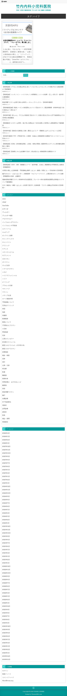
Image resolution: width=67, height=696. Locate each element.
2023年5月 (6, 550)
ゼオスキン (6, 259)
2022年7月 (6, 583)
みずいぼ (5, 209)
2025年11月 (6, 450)
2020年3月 (6, 646)
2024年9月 (6, 496)
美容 (21, 37)
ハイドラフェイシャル (9, 275)
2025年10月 (6, 453)
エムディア (6, 232)
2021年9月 (6, 609)
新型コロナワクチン (8, 349)
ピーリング (6, 282)
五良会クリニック (8, 305)
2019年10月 (6, 659)
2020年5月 (6, 639)
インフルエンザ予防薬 (9, 225)
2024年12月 (6, 486)
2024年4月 (6, 513)
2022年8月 (6, 579)
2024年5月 (6, 510)
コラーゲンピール (8, 252)
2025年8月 (6, 460)
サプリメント (6, 255)
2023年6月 (6, 546)
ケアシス (5, 249)
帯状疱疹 (5, 332)
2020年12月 (6, 626)
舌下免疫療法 (6, 402)
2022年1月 (6, 603)
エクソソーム (6, 229)
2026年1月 (6, 443)
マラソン (5, 292)
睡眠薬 (4, 375)
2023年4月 (6, 553)
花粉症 (4, 405)
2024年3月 (6, 516)
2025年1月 (6, 483)
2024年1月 (5, 523)
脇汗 (3, 395)
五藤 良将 (13, 46)
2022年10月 (6, 573)
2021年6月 (6, 619)
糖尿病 (4, 385)
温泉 (3, 359)
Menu (5, 1)
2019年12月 (6, 656)
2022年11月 (6, 569)
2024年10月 (6, 493)
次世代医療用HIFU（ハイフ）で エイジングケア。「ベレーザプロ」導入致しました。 (17, 42)
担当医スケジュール (8, 342)
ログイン (5, 671)
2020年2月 (6, 649)
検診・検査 (6, 355)
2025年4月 (6, 473)
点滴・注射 (6, 365)
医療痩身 (5, 319)
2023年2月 (6, 559)
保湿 (3, 309)
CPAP (4, 202)
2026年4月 (6, 433)
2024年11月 (6, 490)
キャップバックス (8, 239)
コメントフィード (8, 677)
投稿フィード (6, 674)
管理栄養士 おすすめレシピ (11, 382)
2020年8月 (6, 633)
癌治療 (4, 369)
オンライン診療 (7, 235)
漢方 (3, 362)
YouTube (5, 205)
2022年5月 (6, 589)
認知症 (4, 412)
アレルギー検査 (7, 215)
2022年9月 (6, 576)
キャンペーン (6, 242)
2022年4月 (6, 593)
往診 (3, 335)
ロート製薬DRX (7, 299)
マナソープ (6, 289)
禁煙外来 (5, 378)
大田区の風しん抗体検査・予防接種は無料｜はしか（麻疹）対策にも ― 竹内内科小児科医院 (32, 170)
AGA (4, 199)
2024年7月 (6, 503)
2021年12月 (6, 606)
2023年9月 (6, 536)
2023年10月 (6, 533)
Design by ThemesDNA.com (33, 694)
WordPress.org (7, 681)
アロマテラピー (7, 219)
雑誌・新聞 (6, 418)
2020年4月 (6, 643)
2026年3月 (6, 436)
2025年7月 (6, 463)
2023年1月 (6, 563)
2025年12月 (6, 446)
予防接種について (8, 302)
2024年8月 (6, 500)
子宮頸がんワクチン (8, 325)
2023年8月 (6, 540)
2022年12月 (6, 566)
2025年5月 (6, 470)
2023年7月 (6, 543)
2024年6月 (6, 506)
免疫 (3, 312)
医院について (6, 322)
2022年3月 (6, 596)
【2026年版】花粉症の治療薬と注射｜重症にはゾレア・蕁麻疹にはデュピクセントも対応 (31, 131)
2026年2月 (6, 440)
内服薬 (4, 315)
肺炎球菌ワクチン (8, 392)
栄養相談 (5, 352)
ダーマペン (6, 262)
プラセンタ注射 (7, 285)
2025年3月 (6, 476)
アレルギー (6, 212)
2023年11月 (6, 530)
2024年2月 (6, 520)
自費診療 (5, 398)
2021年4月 (5, 623)
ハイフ (15, 37)
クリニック (6, 245)
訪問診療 (5, 408)
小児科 (4, 329)
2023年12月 (6, 526)
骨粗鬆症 (5, 422)
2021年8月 (6, 613)
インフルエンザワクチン (10, 222)
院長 (3, 415)
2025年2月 (6, 480)
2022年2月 (6, 599)
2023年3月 (6, 556)
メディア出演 (6, 295)
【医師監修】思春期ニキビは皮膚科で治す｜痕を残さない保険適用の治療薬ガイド (29, 151)
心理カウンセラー (8, 339)
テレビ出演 (6, 265)
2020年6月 (6, 636)
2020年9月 (6, 629)
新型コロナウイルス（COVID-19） (13, 345)
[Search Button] (33, 688)
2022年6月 (6, 586)
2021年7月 (6, 616)
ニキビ (4, 272)
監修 (3, 372)
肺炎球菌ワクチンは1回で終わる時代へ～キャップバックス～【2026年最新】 (27, 102)
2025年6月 (6, 466)
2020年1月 (6, 653)
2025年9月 (6, 456)
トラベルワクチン (8, 269)
